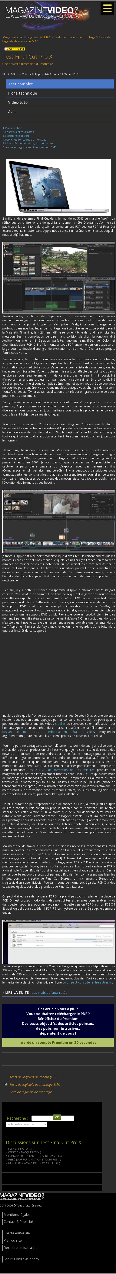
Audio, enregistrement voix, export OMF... (31, 148)
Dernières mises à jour (21, 1248)
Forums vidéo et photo (21, 1260)
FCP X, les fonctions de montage (25, 140)
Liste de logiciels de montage (31, 1092)
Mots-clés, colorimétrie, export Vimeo (29, 144)
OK (57, 1118)
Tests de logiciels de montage (74, 37)
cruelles (60, 724)
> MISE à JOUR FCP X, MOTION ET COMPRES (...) (33, 1160)
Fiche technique (22, 93)
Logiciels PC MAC (39, 37)
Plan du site (13, 1241)
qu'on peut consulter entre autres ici (87, 983)
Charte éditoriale (17, 1234)
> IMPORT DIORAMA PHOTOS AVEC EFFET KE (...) (34, 1164)
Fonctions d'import (17, 136)
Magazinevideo (12, 37)
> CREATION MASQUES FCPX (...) (24, 1153)
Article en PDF (16, 48)
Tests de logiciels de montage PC (33, 1077)
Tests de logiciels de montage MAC (35, 1085)
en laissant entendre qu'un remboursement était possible (58, 730)
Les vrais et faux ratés (19, 132)
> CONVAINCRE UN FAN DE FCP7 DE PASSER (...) (34, 1156)
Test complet (20, 84)
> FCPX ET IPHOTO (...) (19, 1149)
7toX (66, 392)
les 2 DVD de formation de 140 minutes (62, 770)
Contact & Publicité (18, 1222)
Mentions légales (17, 1215)
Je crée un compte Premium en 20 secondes (58, 1043)
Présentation (13, 129)
